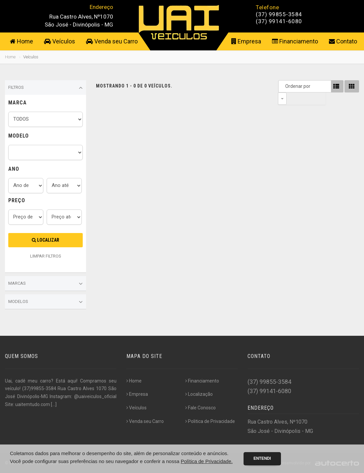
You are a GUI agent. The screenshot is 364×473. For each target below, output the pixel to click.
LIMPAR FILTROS (45, 256)
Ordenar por (283, 86)
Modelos (45, 302)
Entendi (262, 458)
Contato (343, 41)
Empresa (246, 41)
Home (21, 41)
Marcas (45, 284)
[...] (54, 404)
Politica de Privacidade (210, 421)
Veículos (59, 41)
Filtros (45, 88)
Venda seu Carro (112, 41)
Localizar (45, 240)
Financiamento (295, 41)
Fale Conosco (200, 407)
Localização (199, 394)
